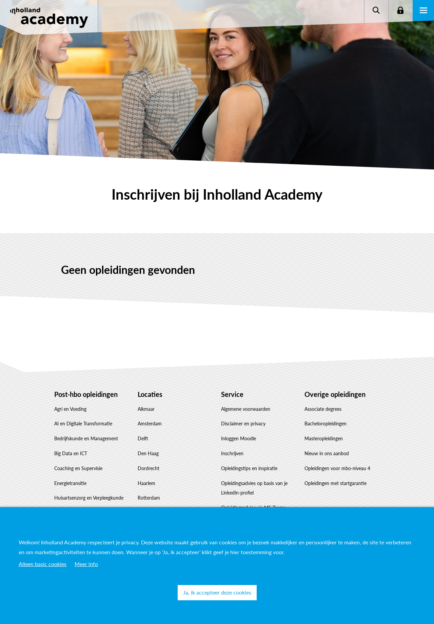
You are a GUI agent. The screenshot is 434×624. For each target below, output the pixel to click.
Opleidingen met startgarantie (335, 483)
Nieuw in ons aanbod (326, 453)
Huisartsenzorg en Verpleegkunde (88, 498)
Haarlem (146, 483)
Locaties (150, 394)
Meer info (86, 564)
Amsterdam (150, 423)
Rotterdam (149, 498)
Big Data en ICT (70, 453)
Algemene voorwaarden (245, 409)
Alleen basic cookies (42, 564)
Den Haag (148, 453)
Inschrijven (232, 453)
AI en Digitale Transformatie (83, 423)
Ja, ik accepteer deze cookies (217, 592)
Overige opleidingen (335, 394)
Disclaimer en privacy (243, 423)
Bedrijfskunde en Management (86, 438)
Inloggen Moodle (238, 438)
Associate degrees (322, 409)
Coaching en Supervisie (78, 468)
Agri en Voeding (70, 409)
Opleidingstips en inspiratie (249, 468)
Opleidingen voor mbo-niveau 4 (337, 468)
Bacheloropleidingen (325, 423)
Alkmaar (146, 409)
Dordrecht (148, 468)
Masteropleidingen (323, 438)
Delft (143, 438)
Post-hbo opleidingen (86, 394)
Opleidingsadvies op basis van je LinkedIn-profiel (254, 488)
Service (232, 394)
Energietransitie (70, 483)
